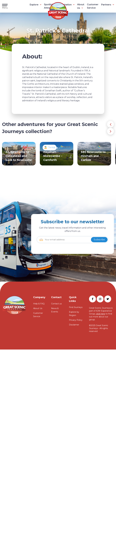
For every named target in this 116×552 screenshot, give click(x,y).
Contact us (56, 303)
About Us (37, 308)
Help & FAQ (39, 303)
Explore (34, 4)
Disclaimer (74, 324)
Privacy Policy (75, 320)
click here (100, 314)
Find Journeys (75, 307)
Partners (106, 4)
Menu (5, 6)
